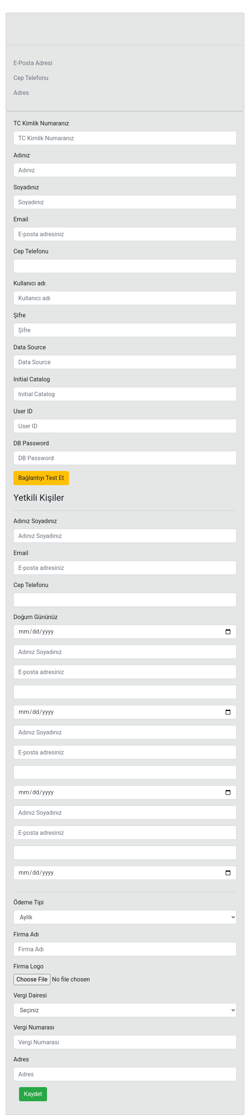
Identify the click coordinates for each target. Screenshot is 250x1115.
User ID (22, 411)
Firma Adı (26, 934)
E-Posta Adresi (32, 63)
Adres (21, 92)
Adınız (21, 155)
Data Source (29, 347)
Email (20, 219)
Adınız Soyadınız (35, 521)
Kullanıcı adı (29, 283)
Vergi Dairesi (30, 995)
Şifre (19, 315)
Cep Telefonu (31, 77)
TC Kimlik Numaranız (41, 123)
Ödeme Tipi (28, 902)
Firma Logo (28, 966)
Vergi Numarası (33, 1027)
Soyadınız (26, 187)
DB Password (31, 443)
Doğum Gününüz (35, 617)
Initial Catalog (31, 379)
